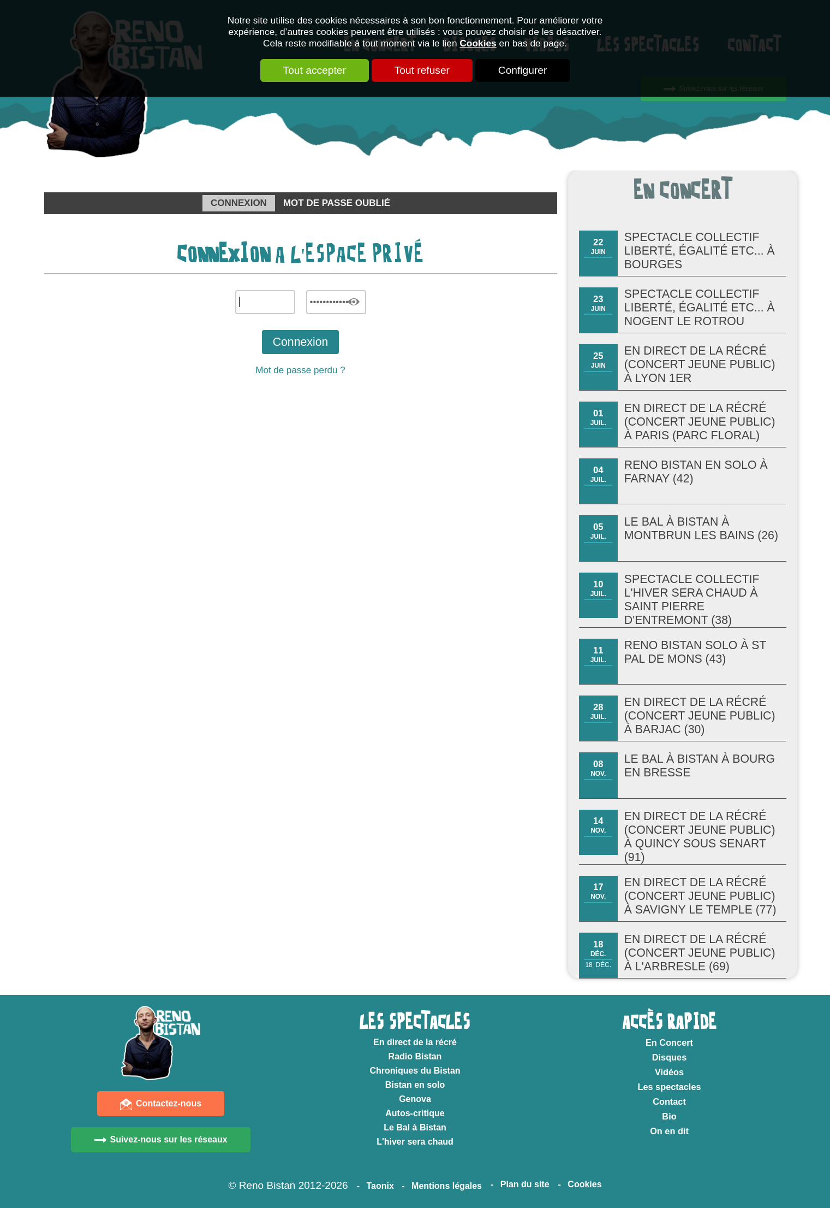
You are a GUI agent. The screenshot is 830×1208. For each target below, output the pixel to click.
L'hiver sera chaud (415, 1141)
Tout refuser (422, 70)
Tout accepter (314, 70)
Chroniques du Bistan (414, 1070)
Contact (669, 1101)
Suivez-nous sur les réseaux (168, 1139)
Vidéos (669, 1072)
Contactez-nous (168, 1103)
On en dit (669, 1131)
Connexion (239, 203)
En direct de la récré (415, 1042)
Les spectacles (669, 1087)
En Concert (669, 1042)
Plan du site (525, 1184)
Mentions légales (446, 1186)
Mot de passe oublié (336, 203)
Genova (415, 1099)
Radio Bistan (415, 1056)
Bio (669, 1116)
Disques (669, 1057)
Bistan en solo (415, 1084)
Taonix (379, 1186)
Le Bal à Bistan (415, 1127)
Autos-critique (414, 1113)
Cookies (477, 43)
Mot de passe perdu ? (300, 370)
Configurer (522, 70)
